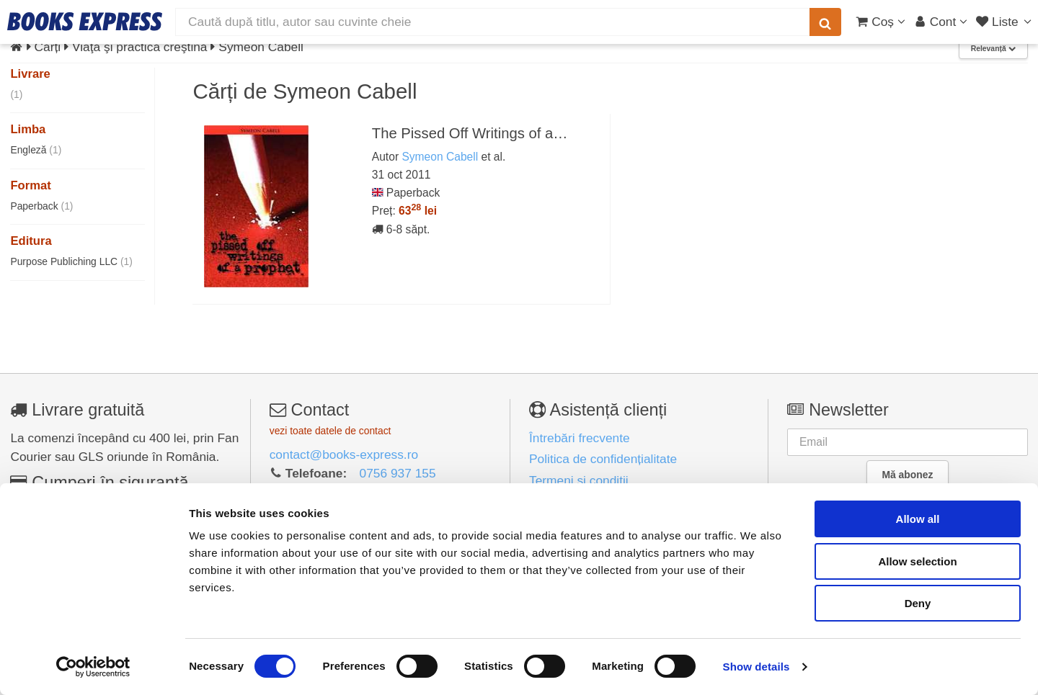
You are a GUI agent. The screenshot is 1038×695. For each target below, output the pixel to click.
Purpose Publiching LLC (71, 261)
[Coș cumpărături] (880, 21)
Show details (756, 666)
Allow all (918, 519)
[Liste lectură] (1005, 21)
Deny (918, 603)
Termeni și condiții (579, 480)
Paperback (41, 206)
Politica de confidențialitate (603, 459)
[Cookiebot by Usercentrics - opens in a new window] (93, 667)
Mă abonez (907, 474)
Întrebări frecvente (579, 438)
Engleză (35, 150)
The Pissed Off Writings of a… (470, 133)
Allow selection (917, 561)
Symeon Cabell (440, 157)
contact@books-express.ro (344, 454)
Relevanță (993, 49)
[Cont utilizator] (941, 21)
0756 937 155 (398, 473)
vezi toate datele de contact (330, 430)
